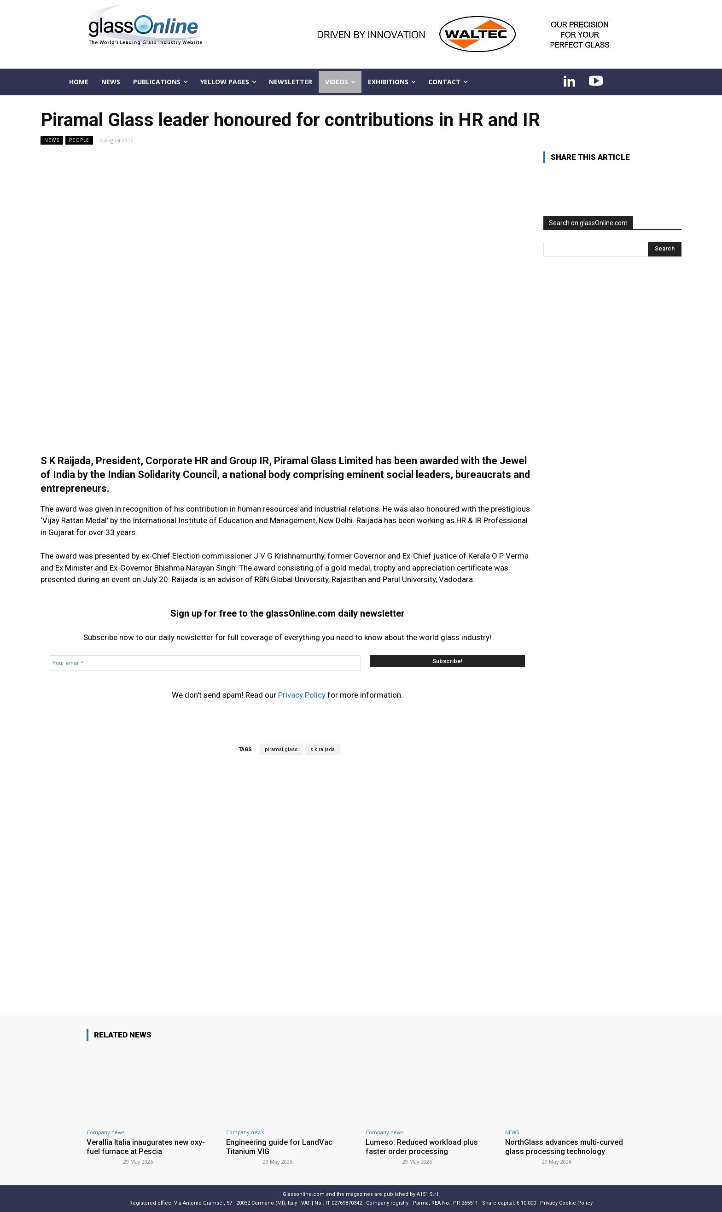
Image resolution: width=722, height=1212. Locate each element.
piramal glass (281, 749)
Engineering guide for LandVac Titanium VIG (280, 1146)
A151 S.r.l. (428, 1194)
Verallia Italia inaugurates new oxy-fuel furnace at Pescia (147, 1146)
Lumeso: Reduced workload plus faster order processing (423, 1146)
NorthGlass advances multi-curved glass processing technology (565, 1146)
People (79, 140)
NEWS (52, 140)
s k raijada (322, 749)
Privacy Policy (302, 694)
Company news (105, 1132)
